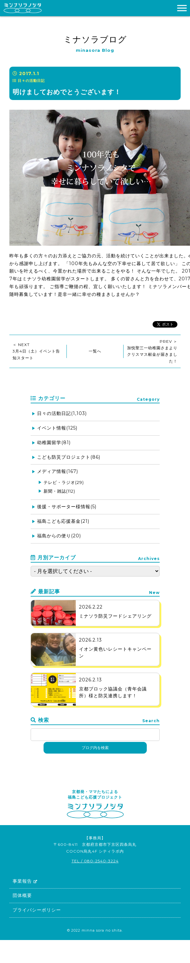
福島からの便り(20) (59, 536)
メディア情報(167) (57, 471)
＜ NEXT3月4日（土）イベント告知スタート (36, 351)
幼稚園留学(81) (54, 442)
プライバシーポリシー (37, 910)
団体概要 (22, 895)
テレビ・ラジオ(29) (64, 482)
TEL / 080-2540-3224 (95, 860)
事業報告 (25, 881)
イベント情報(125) (57, 428)
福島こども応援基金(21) (63, 521)
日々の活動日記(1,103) (62, 413)
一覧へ (95, 351)
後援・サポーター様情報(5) (66, 506)
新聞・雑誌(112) (59, 491)
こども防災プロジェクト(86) (68, 457)
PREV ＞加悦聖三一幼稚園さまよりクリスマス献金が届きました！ (152, 351)
